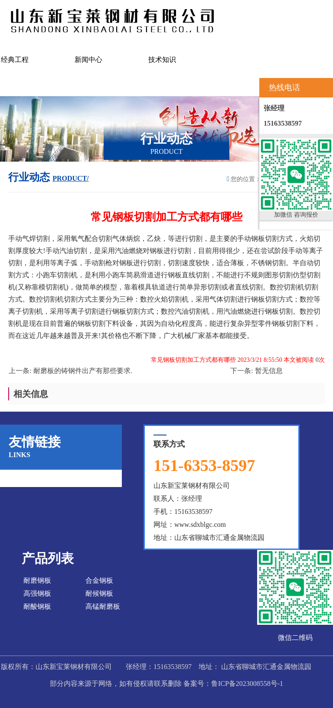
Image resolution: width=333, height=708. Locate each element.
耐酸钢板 (37, 606)
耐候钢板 (99, 593)
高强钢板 (37, 593)
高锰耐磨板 (102, 606)
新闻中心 (88, 59)
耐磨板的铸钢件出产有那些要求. (82, 370)
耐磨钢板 (37, 580)
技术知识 (162, 59)
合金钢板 (99, 580)
